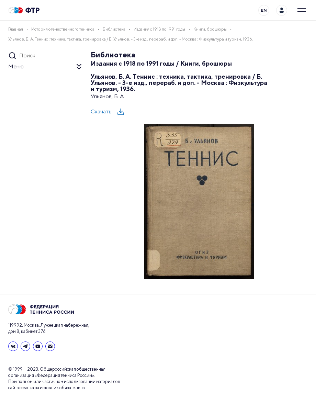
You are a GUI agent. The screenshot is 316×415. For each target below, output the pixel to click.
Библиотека (113, 54)
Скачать (101, 111)
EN (264, 10)
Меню (16, 66)
